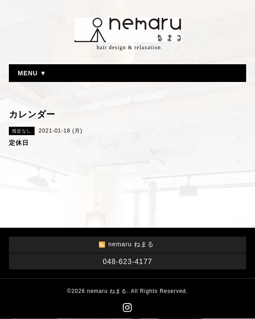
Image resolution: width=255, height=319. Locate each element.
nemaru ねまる (107, 291)
